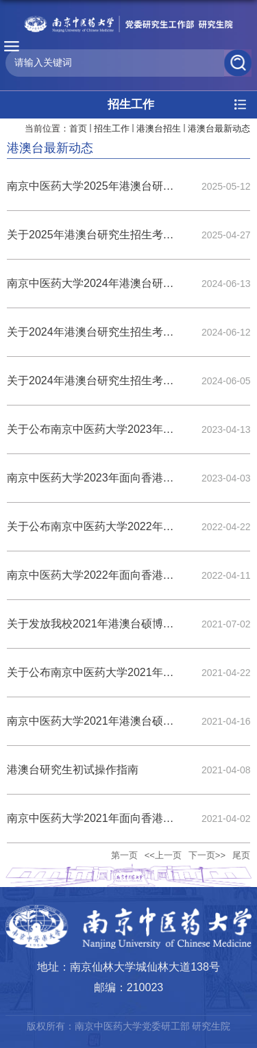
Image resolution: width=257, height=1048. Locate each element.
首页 (78, 128)
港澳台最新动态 (219, 128)
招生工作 (112, 128)
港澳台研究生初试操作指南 (72, 769)
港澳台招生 (158, 128)
